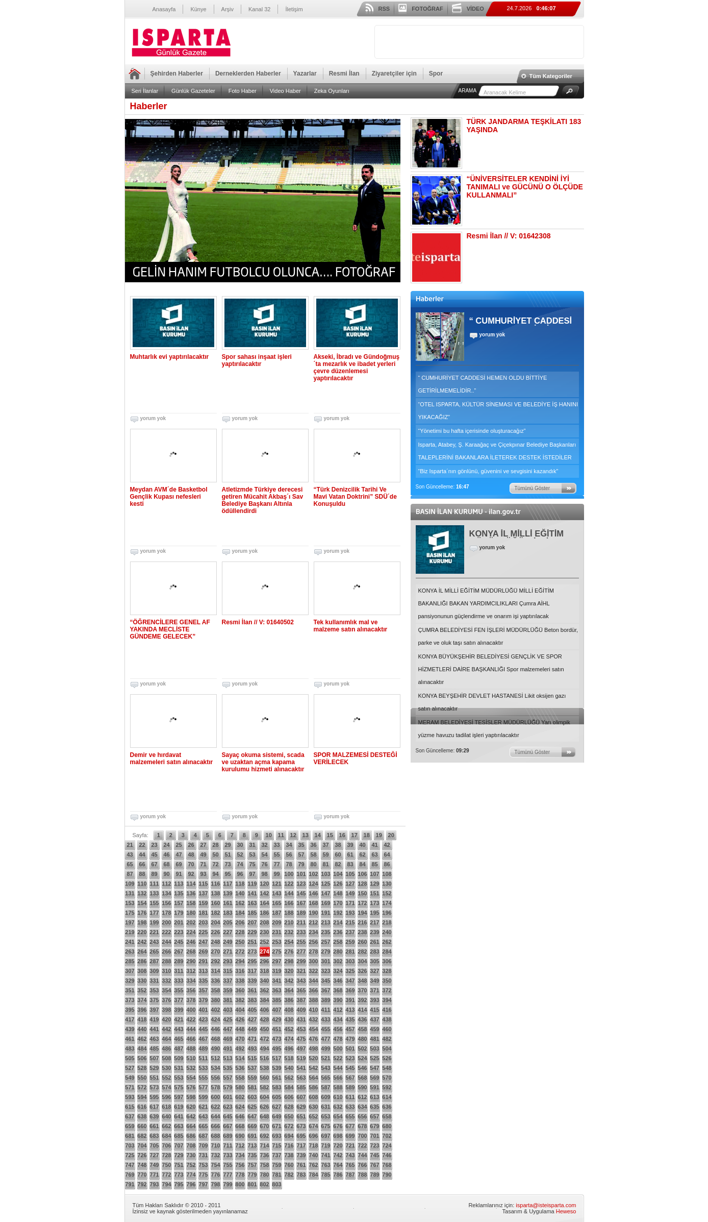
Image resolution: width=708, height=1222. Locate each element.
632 (337, 1107)
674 (313, 1126)
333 (178, 980)
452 (288, 1029)
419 (154, 1019)
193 (350, 913)
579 (227, 1087)
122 (288, 884)
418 (141, 1019)
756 (239, 1165)
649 (276, 1116)
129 (374, 884)
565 (325, 1077)
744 (362, 1155)
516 (264, 1058)
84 (362, 864)
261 (374, 942)
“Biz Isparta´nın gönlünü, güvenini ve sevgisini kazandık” (488, 471)
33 (276, 845)
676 (337, 1126)
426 (239, 1019)
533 (203, 1068)
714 (264, 1145)
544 (337, 1068)
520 (313, 1058)
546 (362, 1068)
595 (154, 1097)
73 (227, 864)
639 (154, 1116)
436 (362, 1019)
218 (386, 922)
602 (239, 1097)
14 (318, 835)
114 (190, 884)
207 (252, 922)
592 (386, 1087)
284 (386, 951)
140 (239, 893)
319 (276, 971)
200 (166, 922)
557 (227, 1077)
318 (264, 971)
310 (166, 971)
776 (215, 1174)
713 (252, 1145)
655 (350, 1116)
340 (264, 980)
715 (276, 1145)
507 (154, 1058)
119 (252, 884)
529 (154, 1068)
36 (313, 845)
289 (178, 961)
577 (203, 1087)
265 (154, 951)
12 (293, 835)
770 (141, 1174)
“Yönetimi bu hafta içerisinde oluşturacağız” (472, 431)
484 (141, 1048)
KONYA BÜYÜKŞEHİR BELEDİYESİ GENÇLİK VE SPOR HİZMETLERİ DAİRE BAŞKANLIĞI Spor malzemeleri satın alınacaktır (491, 669)
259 (350, 942)
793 (154, 1184)
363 (276, 990)
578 (215, 1087)
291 (203, 961)
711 (227, 1145)
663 (178, 1126)
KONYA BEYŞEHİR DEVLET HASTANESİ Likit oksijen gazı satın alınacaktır (492, 702)
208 (264, 922)
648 (264, 1116)
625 (252, 1107)
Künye (198, 9)
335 (203, 980)
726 (141, 1155)
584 (288, 1087)
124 (313, 884)
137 (203, 893)
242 (141, 942)
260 (362, 942)
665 (203, 1126)
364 (288, 990)
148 (337, 893)
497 (301, 1048)
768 (386, 1165)
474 (288, 1039)
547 (374, 1068)
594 (141, 1097)
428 (264, 1019)
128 (362, 884)
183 (227, 913)
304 (362, 961)
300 (313, 961)
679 (374, 1126)
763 (325, 1165)
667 (227, 1126)
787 (350, 1174)
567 (350, 1077)
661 (154, 1126)
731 (203, 1155)
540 (288, 1068)
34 (289, 845)
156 (166, 903)
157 (178, 903)
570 (386, 1077)
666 (215, 1126)
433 (325, 1019)
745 (374, 1155)
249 (227, 942)
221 (154, 932)
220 (141, 932)
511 (203, 1058)
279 (325, 951)
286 (141, 961)
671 (276, 1126)
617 (154, 1107)
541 (301, 1068)
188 (288, 913)
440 (141, 1029)
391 (350, 1000)
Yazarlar (305, 73)
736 (264, 1155)
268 (190, 951)
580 (239, 1087)
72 (215, 864)
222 (166, 932)
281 (350, 951)
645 (227, 1116)
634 (362, 1107)
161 (227, 903)
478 (337, 1039)
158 (190, 903)
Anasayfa (164, 9)
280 (337, 951)
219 (129, 932)
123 (301, 884)
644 (215, 1116)
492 (239, 1048)
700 (362, 1136)
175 (129, 913)
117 (227, 884)
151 (374, 893)
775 (203, 1174)
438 (386, 1019)
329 (129, 980)
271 (227, 951)
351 (129, 990)
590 (362, 1087)
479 (350, 1039)
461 (129, 1039)
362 (264, 990)
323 (325, 971)
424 (215, 1019)
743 (350, 1155)
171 (350, 903)
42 (387, 845)
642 (190, 1116)
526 (386, 1058)
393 (374, 1000)
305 (374, 961)
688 (215, 1136)
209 (276, 922)
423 (203, 1019)
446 (215, 1029)
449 (252, 1029)
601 (227, 1097)
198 (141, 922)
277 (301, 951)
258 (337, 942)
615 (129, 1107)
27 (203, 845)
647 (252, 1116)
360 (239, 990)
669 (252, 1126)
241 (129, 942)
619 (178, 1107)
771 (154, 1174)
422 (190, 1019)
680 (386, 1126)
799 (227, 1184)
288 (166, 961)
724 (386, 1145)
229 (252, 932)
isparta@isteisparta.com (546, 1205)
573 (154, 1087)
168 (313, 903)
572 (141, 1087)
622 (215, 1107)
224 (190, 932)
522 (337, 1058)
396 (141, 1010)
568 (362, 1077)
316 (239, 971)
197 (129, 922)
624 (239, 1107)
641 (178, 1116)
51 (227, 854)
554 (190, 1077)
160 (215, 903)
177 (154, 913)
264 (141, 951)
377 (178, 1000)
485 (154, 1048)
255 (301, 942)
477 (325, 1039)
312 (190, 971)
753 (203, 1165)
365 (301, 990)
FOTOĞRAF (427, 9)
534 (215, 1068)
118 (239, 884)
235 (325, 932)
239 (374, 932)
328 (386, 971)
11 (281, 835)
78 (289, 864)
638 (141, 1116)
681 (129, 1136)
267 (178, 951)
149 (350, 893)
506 (141, 1058)
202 (190, 922)
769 (129, 1174)
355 (178, 990)
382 (239, 1000)
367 (325, 990)
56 (289, 854)
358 (215, 990)
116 (215, 884)
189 (301, 913)
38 (338, 845)
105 (350, 874)
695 (301, 1136)
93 (203, 874)
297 (276, 961)
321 (301, 971)
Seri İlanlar (145, 91)
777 (227, 1174)
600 (215, 1097)
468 (215, 1039)
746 (386, 1155)
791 (129, 1184)
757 (252, 1165)
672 (288, 1126)
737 (276, 1155)
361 (252, 990)
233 (301, 932)
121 (276, 884)
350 (386, 980)
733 (227, 1155)
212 (313, 922)
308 (141, 971)
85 (374, 864)
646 (239, 1116)
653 (325, 1116)
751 (178, 1165)
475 (301, 1039)
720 (337, 1145)
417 (129, 1019)
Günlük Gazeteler (193, 91)
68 (166, 864)
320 (288, 971)
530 (166, 1068)
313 (203, 971)
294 (239, 961)
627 (276, 1107)
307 (129, 971)
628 (288, 1107)
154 (141, 903)
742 (337, 1155)
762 (313, 1165)
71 (203, 864)
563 (301, 1077)
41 (374, 845)
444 (190, 1029)
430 (288, 1019)
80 (313, 864)
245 (178, 942)
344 (313, 980)
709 (203, 1145)
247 (203, 942)
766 (362, 1165)
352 (141, 990)
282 (362, 951)
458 (362, 1029)
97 (252, 874)
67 (154, 864)
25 (178, 845)
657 (374, 1116)
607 (301, 1097)
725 (129, 1155)
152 (386, 893)
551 (154, 1077)
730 (190, 1155)
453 (301, 1029)
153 (129, 903)
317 (252, 971)
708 (190, 1145)
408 (288, 1010)
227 (227, 932)
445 (203, 1029)
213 (325, 922)
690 (239, 1136)
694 (288, 1136)
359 (227, 990)
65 (130, 864)
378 (190, 1000)
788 (362, 1174)
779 (252, 1174)
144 (288, 893)
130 (386, 884)
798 (215, 1184)
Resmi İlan (344, 73)
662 (166, 1126)
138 (215, 893)
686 (190, 1136)
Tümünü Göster (532, 488)
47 (178, 854)
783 (301, 1174)
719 (325, 1145)
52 (240, 854)
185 (252, 913)
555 (203, 1077)
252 (264, 942)
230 (264, 932)
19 (379, 835)
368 (337, 990)
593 (129, 1097)
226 (215, 932)
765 (350, 1165)
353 (154, 990)
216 (362, 922)
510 (190, 1058)
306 (386, 961)
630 (313, 1107)
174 (386, 903)
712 (239, 1145)
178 (166, 913)
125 (325, 884)
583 (276, 1087)
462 (141, 1039)
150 (362, 893)
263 (129, 951)
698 (337, 1136)
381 (227, 1000)
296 (264, 961)
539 (276, 1068)
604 (264, 1097)
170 (337, 903)
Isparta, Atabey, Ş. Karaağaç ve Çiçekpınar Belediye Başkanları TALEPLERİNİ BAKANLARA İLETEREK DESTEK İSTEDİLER (497, 451)
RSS (384, 9)
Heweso (566, 1211)
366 (313, 990)
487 (178, 1048)
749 (154, 1165)
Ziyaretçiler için (394, 73)
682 (141, 1136)
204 (215, 922)
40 (362, 845)
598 (190, 1097)
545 (350, 1068)
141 (252, 893)
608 (313, 1097)
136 (190, 893)
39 (350, 845)
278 (313, 951)
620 (190, 1107)
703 (129, 1145)
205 (227, 922)
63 (374, 854)
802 (264, 1184)
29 (227, 845)
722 (362, 1145)
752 (190, 1165)
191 (325, 913)
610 (337, 1097)
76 (264, 864)
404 (239, 1010)
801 (252, 1184)
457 (350, 1029)
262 (386, 942)
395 (129, 1010)
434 (337, 1019)
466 (190, 1039)
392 (362, 1000)
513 (227, 1058)
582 (264, 1087)
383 (252, 1000)
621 (203, 1107)
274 (264, 951)
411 (325, 1010)
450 (264, 1029)
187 (276, 913)
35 (301, 845)
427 (252, 1019)
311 (178, 971)
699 (350, 1136)
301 (325, 961)
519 (301, 1058)
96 (240, 874)
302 (337, 961)
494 (264, 1048)
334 (190, 980)
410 (313, 1010)
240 (386, 932)
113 (178, 884)
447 (227, 1029)
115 (203, 884)
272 (239, 951)
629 (301, 1107)
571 (129, 1087)
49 (203, 854)
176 (141, 913)
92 (191, 874)
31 (252, 845)
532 (190, 1068)
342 (288, 980)
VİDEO (475, 9)
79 (301, 864)
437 (374, 1019)
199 (154, 922)
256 (313, 942)
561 (276, 1077)
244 (166, 942)
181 (203, 913)
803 (276, 1184)
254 (288, 942)
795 (178, 1184)
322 (313, 971)
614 (386, 1097)
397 (154, 1010)
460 (386, 1029)
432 (313, 1019)
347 (350, 980)
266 (166, 951)
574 (166, 1087)
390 (337, 1000)
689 (227, 1136)
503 (374, 1048)
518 (288, 1058)
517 (276, 1058)
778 (239, 1174)
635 (374, 1107)
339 (252, 980)
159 (203, 903)
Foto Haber (243, 91)
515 (252, 1058)
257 (325, 942)
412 (337, 1010)
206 (239, 922)
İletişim (293, 9)
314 (215, 971)
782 (288, 1174)
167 (301, 903)
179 (178, 913)
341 (276, 980)
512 (215, 1058)
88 (142, 874)
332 (166, 980)
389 (325, 1000)
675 (325, 1126)
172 (362, 903)
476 (313, 1039)
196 (386, 913)
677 (350, 1126)
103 (325, 874)
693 (276, 1136)
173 (374, 903)
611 (350, 1097)
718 (313, 1145)
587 (325, 1087)
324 (337, 971)
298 (288, 961)
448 (239, 1029)
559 (252, 1077)
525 (374, 1058)
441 (154, 1029)
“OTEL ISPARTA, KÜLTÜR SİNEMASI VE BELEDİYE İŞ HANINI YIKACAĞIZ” (498, 410)
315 (227, 971)
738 (288, 1155)
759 (276, 1165)
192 (337, 913)
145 (301, 893)
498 (313, 1048)
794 (166, 1184)
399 (178, 1010)
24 (166, 845)
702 (386, 1136)
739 (301, 1155)
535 (227, 1068)
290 (190, 961)
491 (227, 1048)
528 (141, 1068)
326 (362, 971)
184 (239, 913)
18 (367, 835)
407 (276, 1010)
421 (178, 1019)
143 (276, 893)
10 (269, 835)
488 (190, 1048)
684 (166, 1136)
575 (178, 1087)
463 (154, 1039)
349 (374, 980)
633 (350, 1107)
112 (166, 884)
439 (129, 1029)
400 (190, 1010)
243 (154, 942)
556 (215, 1077)
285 (129, 961)
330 (141, 980)
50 (215, 854)
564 (313, 1077)
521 (325, 1058)
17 (354, 835)
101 (301, 874)
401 (203, 1010)
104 (337, 874)
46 (166, 854)
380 (215, 1000)
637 (129, 1116)
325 (350, 971)
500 (337, 1048)
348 (362, 980)
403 (227, 1010)
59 (325, 854)
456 (337, 1029)
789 (374, 1174)
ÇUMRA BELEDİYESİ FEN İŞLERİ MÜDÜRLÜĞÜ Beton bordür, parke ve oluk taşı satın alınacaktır (498, 636)
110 (141, 884)
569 (374, 1077)
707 (178, 1145)
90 (166, 874)
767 (374, 1165)
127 (350, 884)
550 (141, 1077)
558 (239, 1077)
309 (154, 971)
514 (239, 1058)
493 (252, 1048)
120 (264, 884)
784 (313, 1174)
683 (154, 1136)
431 (301, 1019)
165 (276, 903)
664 (190, 1126)
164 (264, 903)
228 (239, 932)
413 (350, 1010)
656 (362, 1116)
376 (166, 1000)
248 (215, 942)
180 (190, 913)
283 (374, 951)
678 (362, 1126)
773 (178, 1174)
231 (276, 932)
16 (342, 835)
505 (129, 1058)
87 (130, 874)
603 (252, 1097)
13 (305, 835)
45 (154, 854)
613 (374, 1097)
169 (325, 903)
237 (350, 932)
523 (350, 1058)
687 (203, 1136)
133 (154, 893)
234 (313, 932)
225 (203, 932)
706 (166, 1145)
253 (276, 942)
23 (154, 845)
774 (190, 1174)
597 (178, 1097)
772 (166, 1174)
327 (374, 971)
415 (374, 1010)
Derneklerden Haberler (248, 73)
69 (178, 864)
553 (178, 1077)
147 (325, 893)
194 (362, 913)
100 (288, 874)
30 (240, 845)
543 (325, 1068)
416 (386, 1010)
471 (252, 1039)
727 (154, 1155)
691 (252, 1136)
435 (350, 1019)
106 (362, 874)
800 (239, 1184)
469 (227, 1039)
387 (301, 1000)
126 (337, 884)
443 (178, 1029)
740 (313, 1155)
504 (386, 1048)
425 (227, 1019)
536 (239, 1068)
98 (264, 874)
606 (288, 1097)
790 (386, 1174)
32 (264, 845)
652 (313, 1116)
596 (166, 1097)
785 (325, 1174)
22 (142, 845)
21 (130, 845)
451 (276, 1029)
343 (301, 980)
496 (288, 1048)
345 (325, 980)
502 (362, 1048)
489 (203, 1048)
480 (362, 1039)
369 (350, 990)
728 (166, 1155)
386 (288, 1000)
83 (350, 864)
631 (325, 1107)
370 (362, 990)
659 (129, 1126)
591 (374, 1087)
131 (129, 893)
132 (141, 893)
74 (240, 864)
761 (301, 1165)
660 (141, 1126)
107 (374, 874)
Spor (436, 73)
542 (313, 1068)
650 (288, 1116)
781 (276, 1174)
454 (313, 1029)
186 (264, 913)
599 (203, 1097)
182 (215, 913)
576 (190, 1087)
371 (374, 990)
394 (386, 1000)
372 (386, 990)
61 (350, 854)
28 (215, 845)
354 (166, 990)
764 (337, 1165)
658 (386, 1116)
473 (276, 1039)
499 (325, 1048)
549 (129, 1077)
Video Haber (285, 91)
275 (276, 951)
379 (203, 1000)
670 (264, 1126)
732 (215, 1155)
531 (178, 1068)
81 (325, 864)
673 (301, 1126)
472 (264, 1039)
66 (142, 864)
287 (154, 961)
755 (227, 1165)
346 (337, 980)
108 (386, 874)
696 (313, 1136)
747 (129, 1165)
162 (239, 903)
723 (374, 1145)
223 (178, 932)
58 (313, 854)
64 (387, 854)
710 (215, 1145)
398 (166, 1010)
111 (154, 884)
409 (301, 1010)
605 (276, 1097)
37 (325, 845)
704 (141, 1145)
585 (301, 1087)
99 (276, 874)
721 (350, 1145)
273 (252, 951)
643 (203, 1116)
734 (239, 1155)
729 (178, 1155)
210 (288, 922)
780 (264, 1174)
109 (129, 884)
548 (386, 1068)
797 (203, 1184)
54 (264, 854)
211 (301, 922)
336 (215, 980)
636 (386, 1107)
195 (374, 913)
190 (313, 913)
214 (337, 922)
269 (203, 951)
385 (276, 1000)
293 (227, 961)
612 (362, 1097)
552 (166, 1077)
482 (386, 1039)
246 (190, 942)
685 (178, 1136)
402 (215, 1010)
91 (178, 874)
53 (252, 854)
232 (288, 932)
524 (362, 1058)
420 (166, 1019)
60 (338, 854)
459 (374, 1029)
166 (288, 903)
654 (337, 1116)
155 (154, 903)
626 (264, 1107)
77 (276, 864)
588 (337, 1087)
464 (166, 1039)
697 (325, 1136)
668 (239, 1126)
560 (264, 1077)
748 (141, 1165)
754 (215, 1165)
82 (338, 864)
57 (301, 854)
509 (178, 1058)
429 (276, 1019)
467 (203, 1039)
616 (141, 1107)
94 (215, 874)
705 (154, 1145)
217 (374, 922)
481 (374, 1039)
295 (252, 961)
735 (252, 1155)
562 (288, 1077)
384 (264, 1000)
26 (191, 845)
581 (252, 1087)
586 (313, 1087)
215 (350, 922)
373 (129, 1000)
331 (154, 980)
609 (325, 1097)
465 (178, 1039)
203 (203, 922)
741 (325, 1155)
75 (252, 864)
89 (154, 874)
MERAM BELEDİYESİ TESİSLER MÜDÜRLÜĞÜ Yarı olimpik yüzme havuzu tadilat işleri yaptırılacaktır (494, 728)
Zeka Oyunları (331, 91)
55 (276, 854)
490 (215, 1048)
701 (374, 1136)
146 (313, 893)
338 (239, 980)
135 (178, 893)
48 (191, 854)
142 (264, 893)
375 (154, 1000)
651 (301, 1116)
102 (313, 874)
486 (166, 1048)
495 (276, 1048)
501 (350, 1048)
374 (141, 1000)
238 (362, 932)
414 (362, 1010)
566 (337, 1077)
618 (166, 1107)
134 (166, 893)
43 (130, 854)
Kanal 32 (259, 9)
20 (391, 835)
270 (215, 951)
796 (190, 1184)
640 (166, 1116)
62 (362, 854)
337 (227, 980)
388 (313, 1000)
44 (142, 854)
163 (252, 903)
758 (264, 1165)
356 (190, 990)
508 (166, 1058)
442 (166, 1029)
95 (227, 874)
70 (191, 864)
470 (239, 1039)
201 (178, 922)
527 (129, 1068)
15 (330, 835)
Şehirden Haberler (176, 73)
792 (141, 1184)
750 (166, 1165)
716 (288, 1145)
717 (301, 1145)
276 (288, 951)
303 (350, 961)
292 (215, 961)
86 (387, 864)
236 (337, 932)
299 (301, 961)
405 (252, 1010)
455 (325, 1029)
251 (252, 942)
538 (264, 1068)
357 (203, 990)
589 (350, 1087)
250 (239, 942)
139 (227, 893)
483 (129, 1048)
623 (227, 1107)
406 (264, 1010)
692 (264, 1136)
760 (288, 1165)
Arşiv (227, 9)
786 (337, 1174)
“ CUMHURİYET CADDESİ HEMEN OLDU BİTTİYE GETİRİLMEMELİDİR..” (482, 384)
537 (252, 1068)
